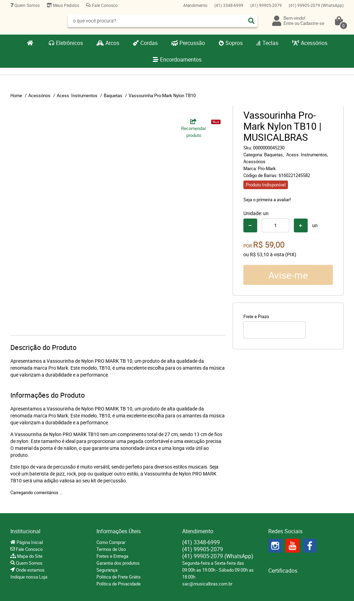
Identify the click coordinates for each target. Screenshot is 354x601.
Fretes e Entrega (112, 556)
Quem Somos (26, 5)
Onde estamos (30, 570)
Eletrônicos (69, 43)
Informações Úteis (118, 531)
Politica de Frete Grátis (118, 577)
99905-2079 (266, 5)
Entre (288, 23)
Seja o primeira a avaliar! (267, 199)
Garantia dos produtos (118, 563)
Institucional (25, 531)
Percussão (192, 43)
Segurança (107, 570)
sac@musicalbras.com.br (207, 584)
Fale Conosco (104, 5)
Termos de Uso (111, 549)
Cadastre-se (312, 23)
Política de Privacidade (118, 584)
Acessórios (314, 43)
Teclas (270, 43)
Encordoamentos (181, 59)
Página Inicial (29, 542)
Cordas (149, 43)
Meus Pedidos (65, 5)
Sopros (234, 43)
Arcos (112, 43)
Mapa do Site (29, 556)
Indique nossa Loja (28, 577)
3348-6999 (228, 5)
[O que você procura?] (251, 21)
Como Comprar (110, 542)
